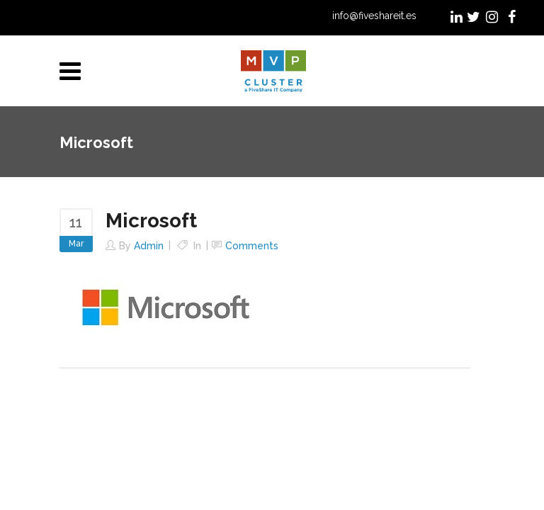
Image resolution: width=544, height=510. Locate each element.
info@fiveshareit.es (374, 15)
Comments (251, 245)
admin (149, 245)
